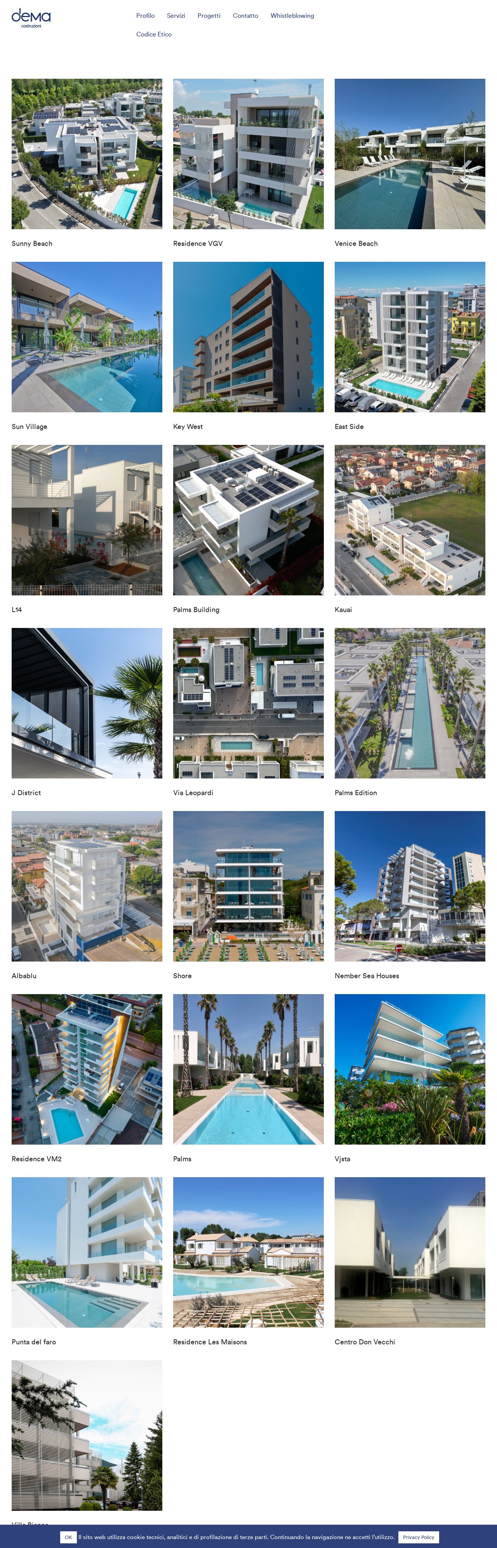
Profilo (145, 15)
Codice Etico (154, 34)
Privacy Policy (418, 1537)
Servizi (176, 15)
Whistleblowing (292, 15)
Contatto (245, 15)
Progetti (209, 15)
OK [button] (68, 1537)
